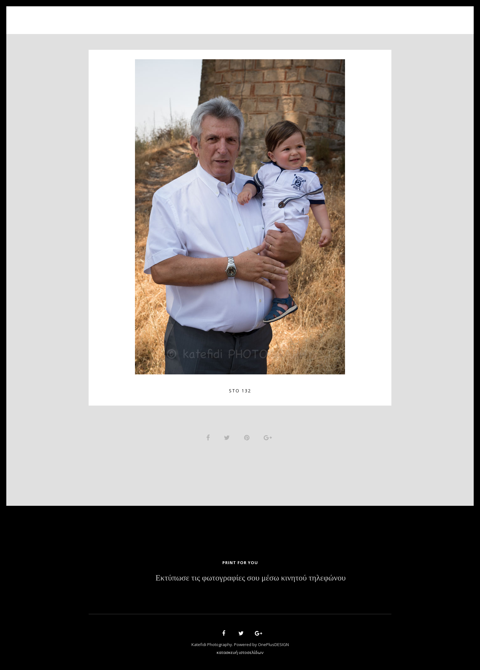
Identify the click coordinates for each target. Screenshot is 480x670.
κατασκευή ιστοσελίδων (240, 653)
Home (168, 17)
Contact (312, 17)
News (283, 17)
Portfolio (235, 17)
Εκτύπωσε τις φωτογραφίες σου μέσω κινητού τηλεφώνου (250, 578)
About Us (198, 17)
